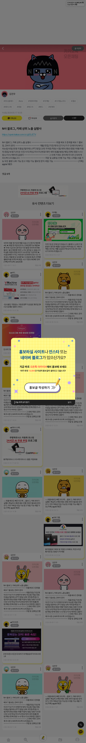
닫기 (69, 402)
